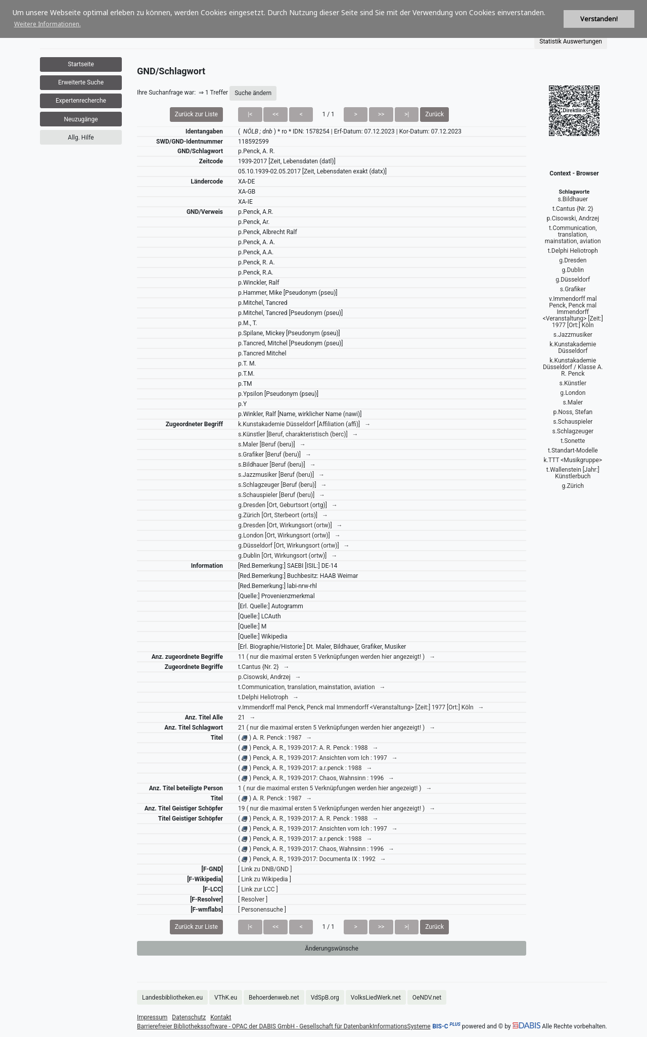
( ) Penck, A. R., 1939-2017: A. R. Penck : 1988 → (308, 747)
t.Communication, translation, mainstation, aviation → (311, 687)
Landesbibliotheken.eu (172, 997)
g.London (572, 392)
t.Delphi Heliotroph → (268, 697)
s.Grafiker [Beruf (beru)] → (274, 454)
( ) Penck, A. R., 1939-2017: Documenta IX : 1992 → (312, 859)
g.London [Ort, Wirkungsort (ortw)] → (289, 535)
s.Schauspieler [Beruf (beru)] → (281, 495)
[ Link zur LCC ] (258, 889)
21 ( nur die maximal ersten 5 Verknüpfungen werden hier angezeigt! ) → (336, 727)
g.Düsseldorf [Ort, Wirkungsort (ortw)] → (294, 545)
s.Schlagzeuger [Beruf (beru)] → (282, 484)
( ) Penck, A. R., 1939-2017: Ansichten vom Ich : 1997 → (318, 757)
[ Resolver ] (252, 899)
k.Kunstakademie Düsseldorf (572, 347)
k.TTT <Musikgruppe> (573, 460)
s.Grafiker (573, 289)
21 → (246, 717)
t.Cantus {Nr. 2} (572, 208)
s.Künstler (573, 383)
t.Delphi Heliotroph (573, 250)
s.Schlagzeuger (573, 431)
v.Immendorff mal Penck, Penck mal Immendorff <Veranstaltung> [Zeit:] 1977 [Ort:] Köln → (361, 707)
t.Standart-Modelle (573, 450)
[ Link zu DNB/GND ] (265, 869)
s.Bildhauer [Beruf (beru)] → (277, 464)
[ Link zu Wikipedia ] (264, 879)
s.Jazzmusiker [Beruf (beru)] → (281, 474)
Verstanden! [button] (599, 19)
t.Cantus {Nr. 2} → (264, 666)
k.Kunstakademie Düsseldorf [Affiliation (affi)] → (304, 424)
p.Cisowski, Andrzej (572, 218)
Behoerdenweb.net (274, 997)
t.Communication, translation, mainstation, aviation (573, 234)
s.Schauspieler (572, 421)
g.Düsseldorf (573, 279)
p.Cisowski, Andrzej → (269, 677)
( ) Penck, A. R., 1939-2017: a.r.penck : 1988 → (305, 768)
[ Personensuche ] (262, 909)
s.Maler (573, 402)
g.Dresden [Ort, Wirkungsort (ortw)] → (290, 525)
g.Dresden (572, 260)
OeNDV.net (426, 997)
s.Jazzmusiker (572, 334)
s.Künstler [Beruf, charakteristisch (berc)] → (298, 434)
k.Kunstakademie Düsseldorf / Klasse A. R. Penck (573, 367)
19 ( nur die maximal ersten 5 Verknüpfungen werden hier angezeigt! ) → (336, 808)
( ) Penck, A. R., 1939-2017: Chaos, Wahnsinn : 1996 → (316, 778)
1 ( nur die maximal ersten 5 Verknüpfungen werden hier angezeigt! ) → (335, 788)
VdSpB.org (325, 997)
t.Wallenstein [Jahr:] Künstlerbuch (572, 473)
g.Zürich (573, 485)
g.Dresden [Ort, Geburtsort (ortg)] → (288, 505)
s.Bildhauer (573, 199)
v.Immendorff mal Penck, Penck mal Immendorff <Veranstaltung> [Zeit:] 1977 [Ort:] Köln (573, 312)
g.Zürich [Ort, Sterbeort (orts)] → (283, 515)
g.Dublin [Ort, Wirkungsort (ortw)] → (287, 555)
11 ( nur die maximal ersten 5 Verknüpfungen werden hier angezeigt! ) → (336, 656)
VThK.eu (225, 997)
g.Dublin (573, 270)
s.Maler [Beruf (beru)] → (272, 444)
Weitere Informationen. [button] (47, 24)
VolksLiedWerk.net (376, 997)
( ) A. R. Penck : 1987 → (275, 737)
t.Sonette (573, 440)
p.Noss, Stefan (572, 412)
